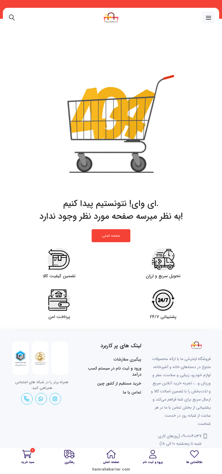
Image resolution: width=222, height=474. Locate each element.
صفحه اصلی (111, 235)
